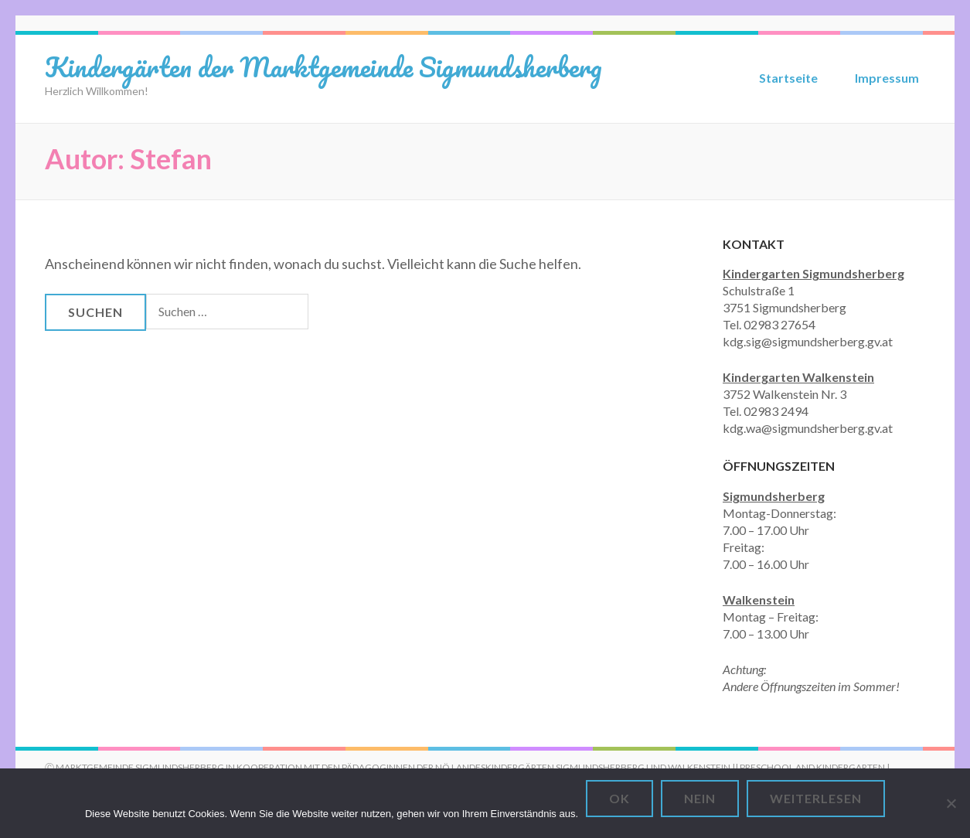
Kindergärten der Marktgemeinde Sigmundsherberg (323, 66)
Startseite (788, 77)
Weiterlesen (816, 798)
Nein (700, 798)
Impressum (887, 77)
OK (619, 798)
